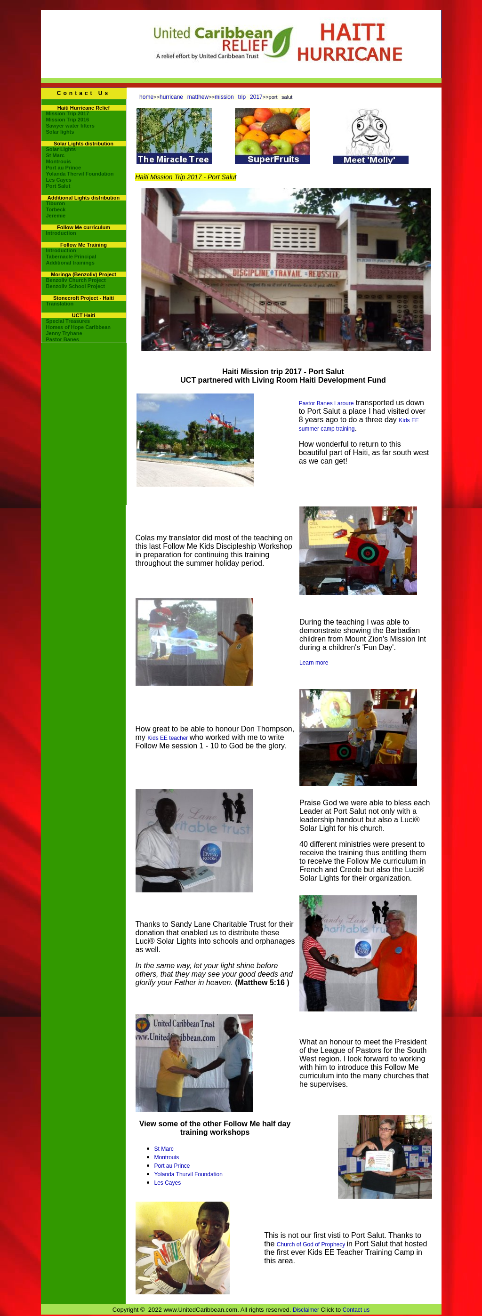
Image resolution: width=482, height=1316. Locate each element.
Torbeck (56, 209)
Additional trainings (70, 262)
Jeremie (56, 215)
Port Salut (58, 186)
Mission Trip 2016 (67, 119)
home (146, 97)
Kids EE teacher (168, 738)
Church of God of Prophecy (312, 1244)
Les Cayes (59, 180)
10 (428, 357)
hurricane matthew (184, 97)
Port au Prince (63, 167)
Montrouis (58, 161)
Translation (60, 303)
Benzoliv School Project (75, 286)
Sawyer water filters (70, 125)
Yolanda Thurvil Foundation (188, 1174)
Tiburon (55, 203)
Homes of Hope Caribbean (78, 327)
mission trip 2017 (239, 97)
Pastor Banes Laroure (326, 403)
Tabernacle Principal (71, 256)
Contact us (356, 1310)
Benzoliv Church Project (76, 280)
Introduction (61, 233)
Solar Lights (61, 149)
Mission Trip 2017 (67, 113)
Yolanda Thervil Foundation (80, 174)
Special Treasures (68, 321)
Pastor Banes (62, 339)
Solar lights (60, 132)
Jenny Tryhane (64, 333)
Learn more (313, 662)
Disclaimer (306, 1310)
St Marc (55, 155)
